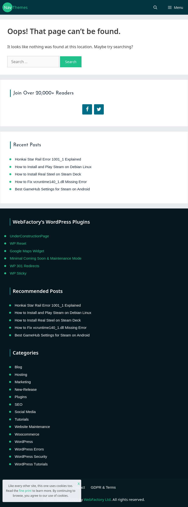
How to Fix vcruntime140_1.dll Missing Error (51, 182)
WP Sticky (18, 273)
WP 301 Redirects (24, 266)
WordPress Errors (29, 449)
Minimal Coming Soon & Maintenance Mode (46, 258)
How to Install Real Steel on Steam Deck (48, 174)
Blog (18, 367)
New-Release (26, 389)
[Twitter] (99, 109)
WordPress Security (31, 456)
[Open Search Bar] (155, 7)
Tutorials (22, 419)
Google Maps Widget (27, 251)
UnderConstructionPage (29, 236)
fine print (25, 491)
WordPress (24, 441)
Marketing (23, 382)
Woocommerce (27, 434)
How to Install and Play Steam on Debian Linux (53, 167)
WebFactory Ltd (97, 499)
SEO (19, 404)
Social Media (25, 412)
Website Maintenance (32, 427)
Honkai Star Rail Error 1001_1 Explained (48, 159)
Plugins (21, 397)
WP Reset (18, 243)
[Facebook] (87, 109)
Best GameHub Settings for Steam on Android (52, 189)
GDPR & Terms (103, 487)
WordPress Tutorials (31, 464)
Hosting (21, 374)
